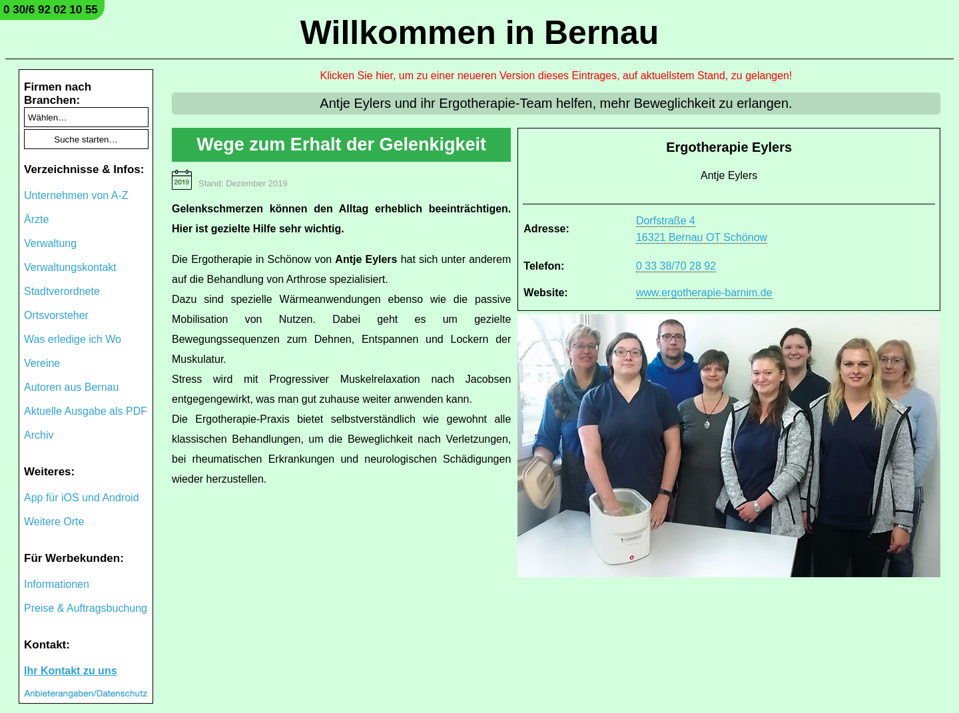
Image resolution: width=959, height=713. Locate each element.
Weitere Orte (54, 521)
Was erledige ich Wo (72, 339)
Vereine (42, 363)
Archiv (38, 435)
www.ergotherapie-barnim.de (704, 292)
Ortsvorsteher (56, 315)
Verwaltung (50, 243)
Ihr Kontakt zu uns (70, 670)
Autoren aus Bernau (71, 387)
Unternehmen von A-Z (76, 195)
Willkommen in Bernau (479, 32)
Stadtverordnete (62, 291)
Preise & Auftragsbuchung (85, 608)
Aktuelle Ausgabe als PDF (85, 411)
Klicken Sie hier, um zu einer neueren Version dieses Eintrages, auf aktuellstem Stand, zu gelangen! (556, 75)
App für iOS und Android (81, 497)
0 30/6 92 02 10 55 (50, 9)
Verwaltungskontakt (70, 267)
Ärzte (36, 219)
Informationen (56, 584)
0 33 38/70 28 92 (676, 266)
